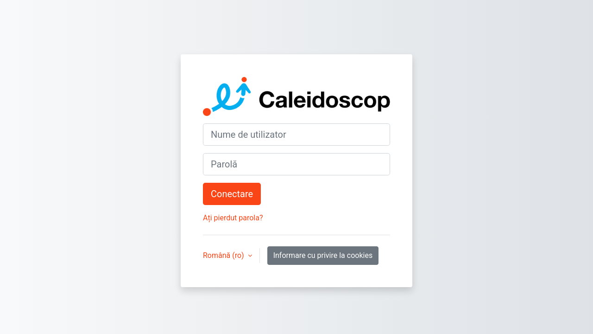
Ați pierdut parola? (233, 217)
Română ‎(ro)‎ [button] (224, 255)
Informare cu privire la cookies (323, 255)
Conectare (232, 193)
